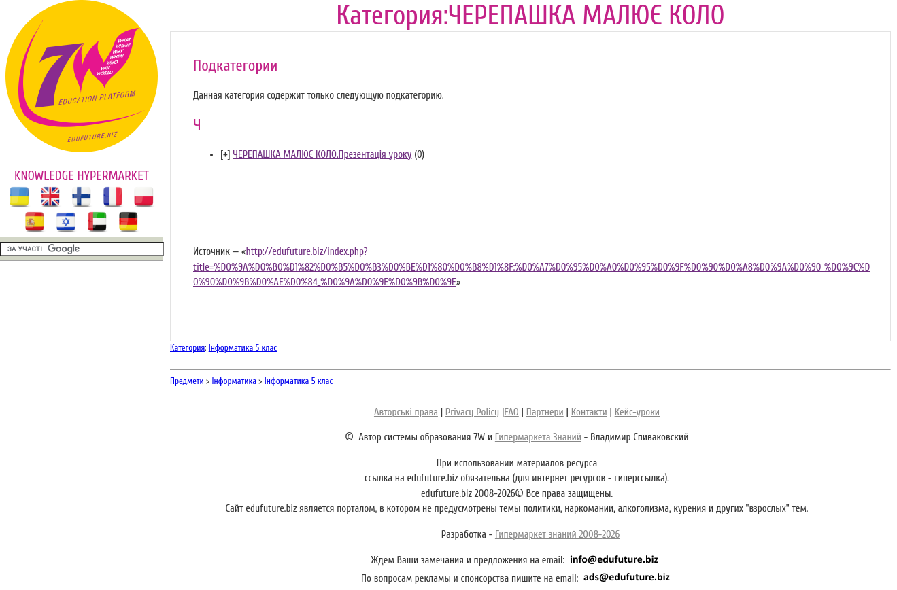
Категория (187, 348)
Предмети (187, 381)
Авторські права (406, 412)
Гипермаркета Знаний (538, 437)
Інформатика (234, 381)
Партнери (545, 412)
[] (225, 154)
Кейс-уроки (637, 412)
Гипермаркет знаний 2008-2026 (557, 534)
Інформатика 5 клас (243, 348)
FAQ (511, 412)
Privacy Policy (472, 412)
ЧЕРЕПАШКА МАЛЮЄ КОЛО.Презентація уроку (322, 154)
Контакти (589, 412)
